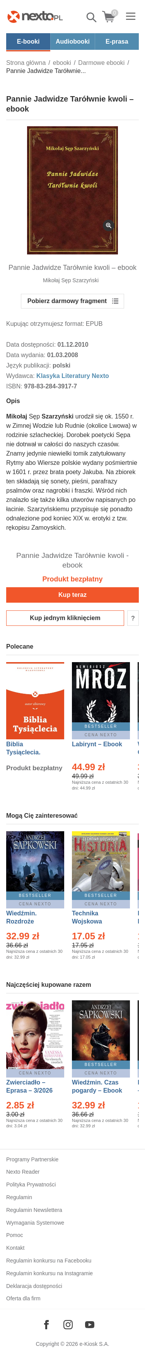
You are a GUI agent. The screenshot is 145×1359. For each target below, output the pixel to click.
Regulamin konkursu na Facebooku (48, 1260)
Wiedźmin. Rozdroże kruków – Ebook (30, 921)
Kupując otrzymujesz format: (45, 323)
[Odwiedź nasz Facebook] (46, 1324)
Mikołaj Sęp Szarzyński (71, 280)
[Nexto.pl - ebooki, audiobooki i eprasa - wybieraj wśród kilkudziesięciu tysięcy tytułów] (35, 16)
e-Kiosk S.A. (94, 1344)
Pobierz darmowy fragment (67, 301)
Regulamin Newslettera (34, 1210)
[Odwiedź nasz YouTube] (90, 1324)
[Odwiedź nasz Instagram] (68, 1324)
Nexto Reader (22, 1172)
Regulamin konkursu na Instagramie (49, 1273)
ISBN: (15, 386)
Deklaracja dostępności (34, 1286)
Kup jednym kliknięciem (65, 618)
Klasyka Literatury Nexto (72, 376)
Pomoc (14, 1235)
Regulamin (19, 1197)
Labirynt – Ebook (97, 744)
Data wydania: (26, 355)
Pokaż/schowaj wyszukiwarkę (92, 17)
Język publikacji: (29, 365)
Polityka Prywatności (31, 1184)
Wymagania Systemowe (35, 1223)
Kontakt (15, 1248)
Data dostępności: (32, 344)
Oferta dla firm (23, 1298)
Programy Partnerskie (32, 1159)
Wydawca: (21, 376)
